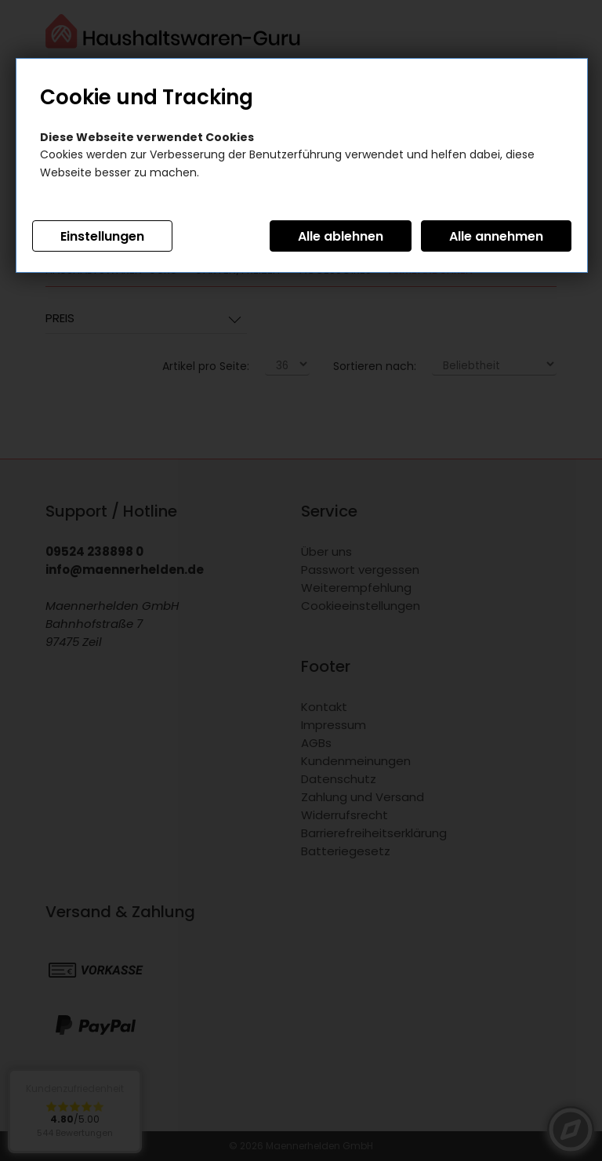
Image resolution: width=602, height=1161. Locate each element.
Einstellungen (102, 236)
